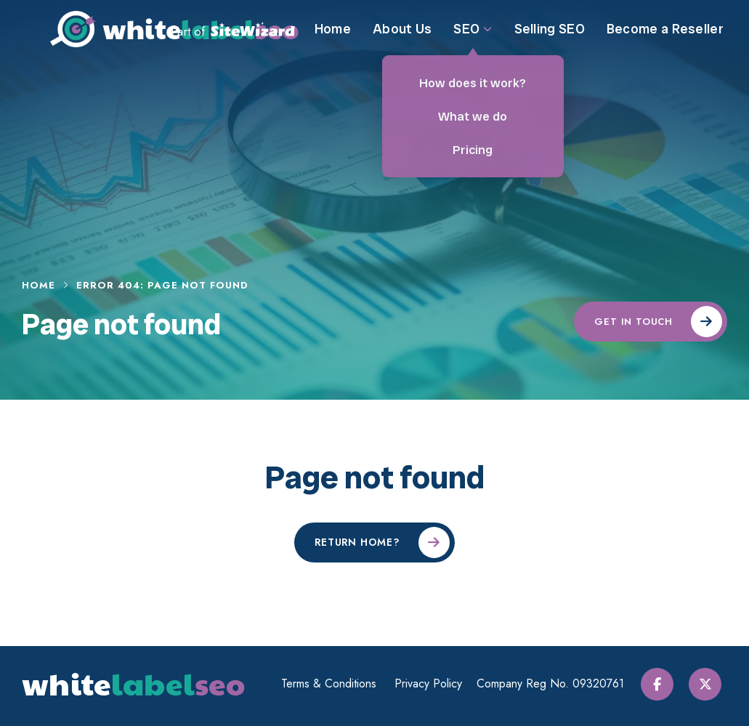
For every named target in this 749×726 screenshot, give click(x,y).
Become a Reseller (665, 39)
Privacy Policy (432, 684)
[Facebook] (665, 684)
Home (333, 39)
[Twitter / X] (711, 684)
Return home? (357, 542)
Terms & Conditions (333, 684)
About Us (402, 39)
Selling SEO (549, 39)
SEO (472, 39)
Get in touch (633, 321)
